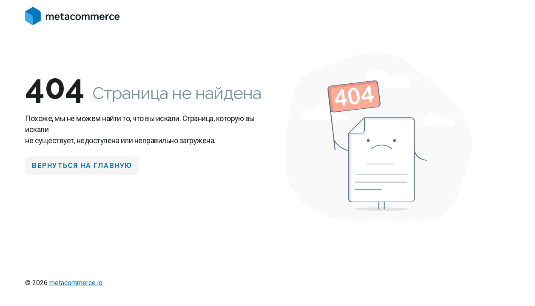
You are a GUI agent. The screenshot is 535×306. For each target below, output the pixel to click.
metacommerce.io (75, 283)
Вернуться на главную (82, 166)
